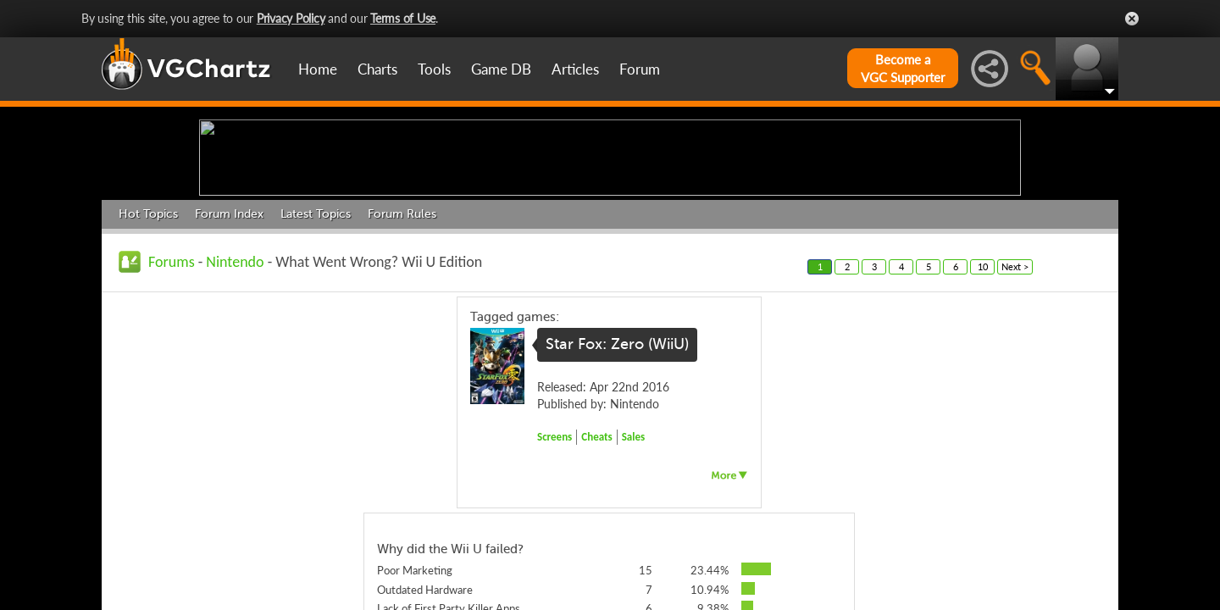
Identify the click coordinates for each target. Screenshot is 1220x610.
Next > (1015, 397)
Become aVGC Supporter (903, 68)
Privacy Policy (291, 18)
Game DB (501, 69)
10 (983, 397)
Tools (434, 69)
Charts (377, 69)
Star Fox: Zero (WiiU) (617, 476)
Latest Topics (315, 345)
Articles (575, 69)
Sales (634, 568)
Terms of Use (402, 18)
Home (317, 69)
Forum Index (229, 345)
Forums (171, 393)
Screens (554, 568)
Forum (639, 69)
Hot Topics (148, 345)
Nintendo (234, 393)
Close (1132, 18)
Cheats (596, 568)
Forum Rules (402, 345)
